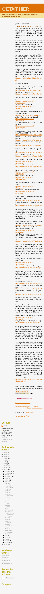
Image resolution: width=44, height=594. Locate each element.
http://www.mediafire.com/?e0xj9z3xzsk (28, 289)
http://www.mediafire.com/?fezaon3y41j (28, 156)
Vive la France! (9, 529)
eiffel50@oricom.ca (22, 392)
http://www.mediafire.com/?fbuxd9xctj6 (28, 294)
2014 (5, 456)
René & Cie (8, 518)
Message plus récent (22, 406)
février (7, 540)
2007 (5, 469)
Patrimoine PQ (6, 560)
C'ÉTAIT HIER (15, 9)
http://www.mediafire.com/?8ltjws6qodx (28, 135)
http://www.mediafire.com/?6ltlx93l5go (28, 90)
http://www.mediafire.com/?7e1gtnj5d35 (28, 152)
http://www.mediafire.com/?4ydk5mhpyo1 (24, 127)
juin (6, 481)
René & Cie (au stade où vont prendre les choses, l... (9, 514)
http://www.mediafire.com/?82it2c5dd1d (28, 200)
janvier (7, 542)
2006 (5, 544)
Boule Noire (8, 508)
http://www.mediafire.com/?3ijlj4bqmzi (28, 115)
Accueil (36, 406)
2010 (5, 464)
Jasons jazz (8, 519)
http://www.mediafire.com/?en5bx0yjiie (28, 268)
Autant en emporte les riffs (9, 496)
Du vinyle (7, 533)
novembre (8, 473)
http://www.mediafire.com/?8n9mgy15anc (24, 178)
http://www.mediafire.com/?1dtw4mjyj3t (28, 94)
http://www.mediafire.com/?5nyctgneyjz (28, 206)
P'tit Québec (8, 491)
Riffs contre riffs (9, 510)
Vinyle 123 (7, 492)
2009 (5, 465)
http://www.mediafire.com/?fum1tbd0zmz (24, 107)
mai (6, 535)
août (6, 478)
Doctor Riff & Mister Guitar (9, 531)
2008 (5, 467)
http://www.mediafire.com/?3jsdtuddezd (28, 322)
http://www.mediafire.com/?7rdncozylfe (28, 225)
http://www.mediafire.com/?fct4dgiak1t (28, 140)
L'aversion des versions (9, 502)
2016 (5, 452)
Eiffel (5, 425)
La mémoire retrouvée (5, 558)
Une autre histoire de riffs (8, 526)
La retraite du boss (8, 499)
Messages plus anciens (34, 408)
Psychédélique (6, 562)
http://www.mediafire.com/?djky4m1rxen (28, 167)
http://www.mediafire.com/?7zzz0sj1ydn (28, 241)
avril (6, 537)
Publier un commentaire (22, 403)
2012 (5, 460)
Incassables (5, 555)
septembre (8, 476)
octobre (7, 474)
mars (6, 539)
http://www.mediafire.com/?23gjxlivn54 (28, 145)
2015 (5, 454)
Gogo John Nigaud (8, 505)
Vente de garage (7, 563)
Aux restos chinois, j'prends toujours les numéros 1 (9, 486)
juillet (6, 480)
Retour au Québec (8, 522)
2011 (5, 462)
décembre (8, 471)
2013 (5, 458)
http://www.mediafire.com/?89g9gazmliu (28, 283)
